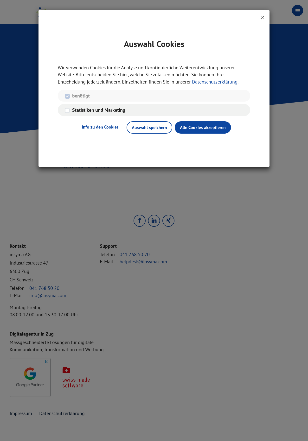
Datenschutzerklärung (214, 82)
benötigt (81, 96)
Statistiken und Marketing (98, 110)
